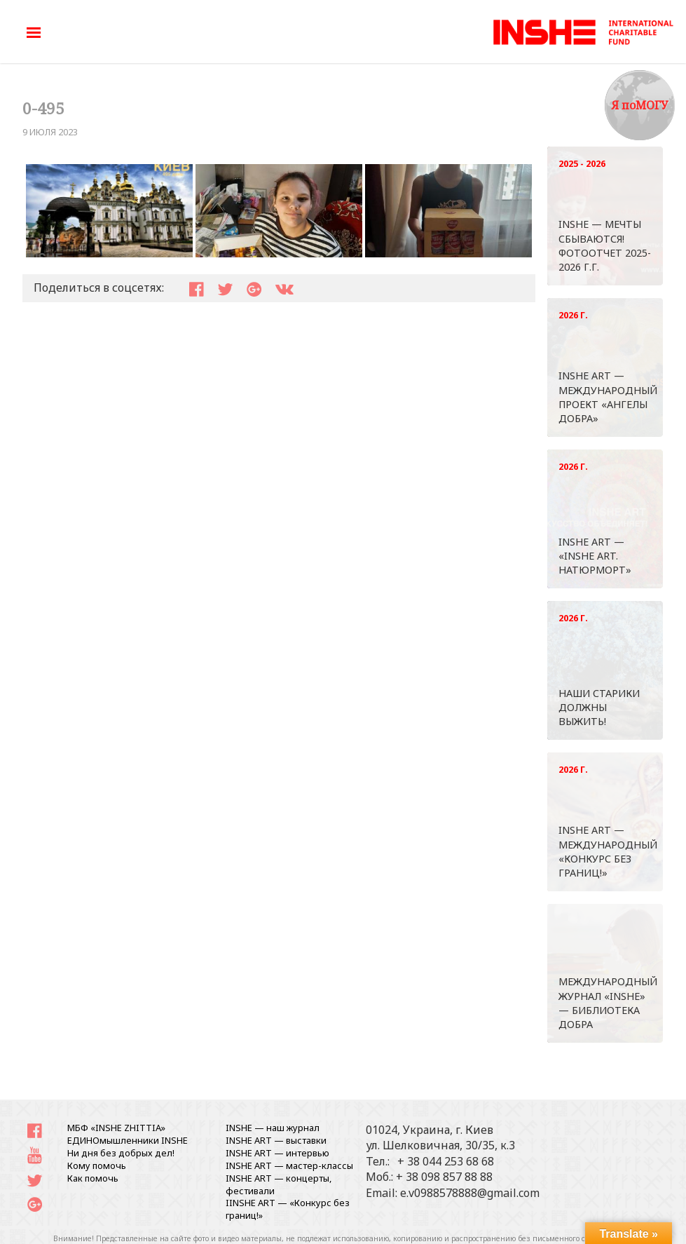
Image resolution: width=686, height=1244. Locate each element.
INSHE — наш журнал (273, 1127)
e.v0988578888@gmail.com (470, 1193)
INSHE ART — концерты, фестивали (278, 1184)
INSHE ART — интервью (277, 1153)
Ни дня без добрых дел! (120, 1153)
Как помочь (92, 1178)
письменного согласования (582, 1238)
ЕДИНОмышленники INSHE (127, 1140)
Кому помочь (96, 1165)
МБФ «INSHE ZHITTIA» (116, 1127)
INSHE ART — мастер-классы (289, 1165)
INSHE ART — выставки (276, 1140)
